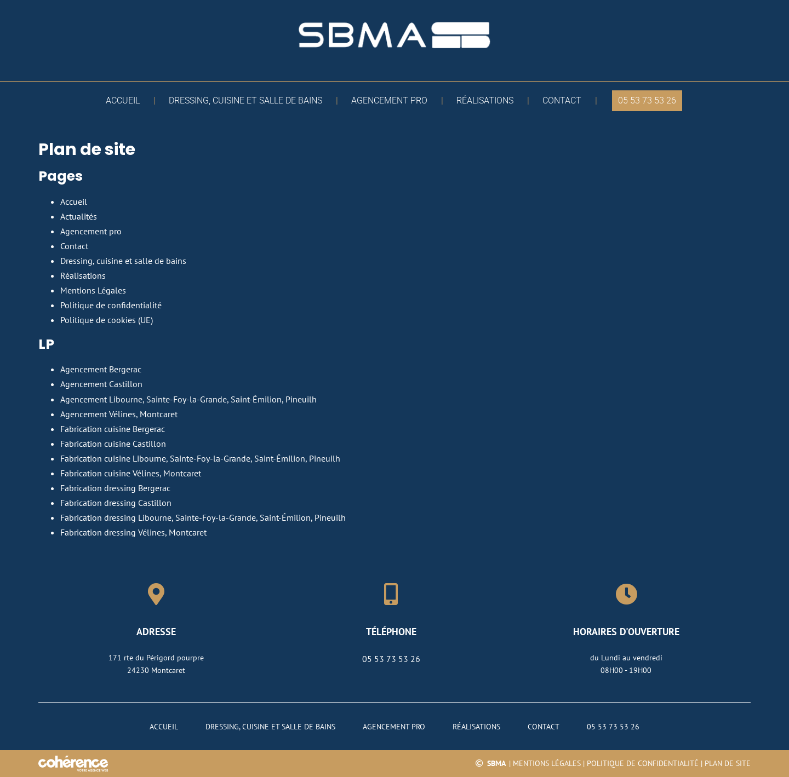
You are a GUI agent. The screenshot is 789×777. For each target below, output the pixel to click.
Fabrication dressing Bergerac (115, 487)
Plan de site (728, 763)
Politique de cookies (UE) (106, 319)
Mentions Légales (93, 290)
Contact (74, 245)
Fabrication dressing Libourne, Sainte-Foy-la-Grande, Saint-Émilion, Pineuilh (203, 517)
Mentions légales (547, 763)
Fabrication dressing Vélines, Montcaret (133, 532)
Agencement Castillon (101, 383)
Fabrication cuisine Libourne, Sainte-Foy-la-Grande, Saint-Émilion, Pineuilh (200, 458)
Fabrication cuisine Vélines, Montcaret (130, 473)
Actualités (78, 216)
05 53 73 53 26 (391, 658)
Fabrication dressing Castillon (115, 502)
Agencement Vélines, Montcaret (119, 413)
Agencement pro (91, 231)
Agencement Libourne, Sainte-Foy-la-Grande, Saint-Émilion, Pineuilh (188, 399)
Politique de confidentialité (111, 305)
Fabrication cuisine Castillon (113, 443)
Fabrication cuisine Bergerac (112, 428)
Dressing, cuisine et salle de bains (123, 260)
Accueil (73, 201)
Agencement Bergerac (100, 369)
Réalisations (83, 275)
